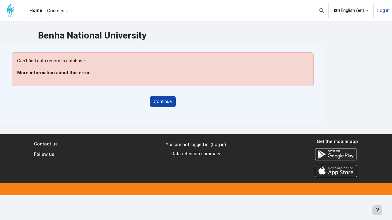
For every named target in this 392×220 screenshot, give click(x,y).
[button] (322, 10)
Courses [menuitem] (55, 10)
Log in (383, 10)
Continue (163, 101)
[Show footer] (377, 210)
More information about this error (53, 72)
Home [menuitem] (35, 10)
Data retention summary (196, 153)
